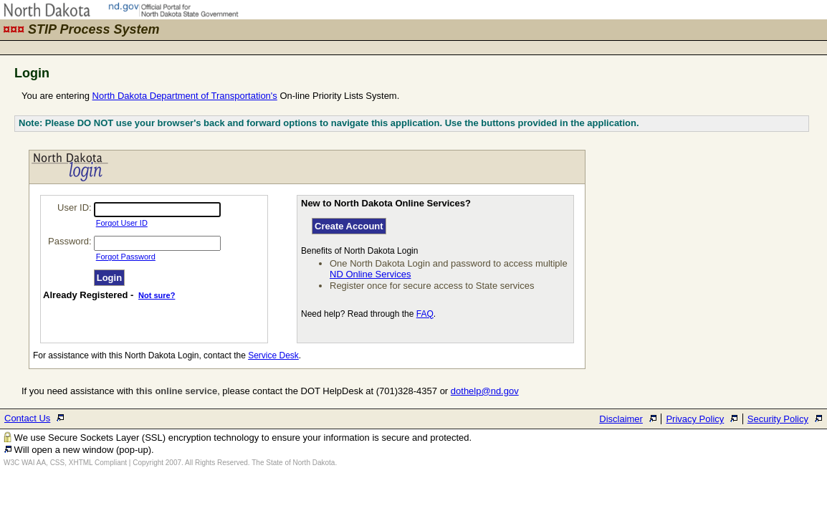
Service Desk (273, 355)
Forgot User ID (122, 223)
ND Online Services (370, 274)
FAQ (425, 314)
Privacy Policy (695, 419)
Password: (70, 241)
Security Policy (777, 419)
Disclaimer (621, 419)
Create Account (349, 226)
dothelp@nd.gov (485, 391)
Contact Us (27, 418)
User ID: (74, 207)
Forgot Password (126, 256)
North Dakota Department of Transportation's (184, 95)
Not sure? (156, 295)
